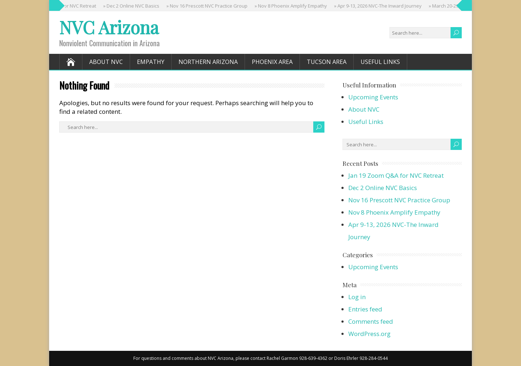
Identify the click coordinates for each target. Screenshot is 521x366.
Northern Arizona (208, 62)
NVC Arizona (109, 27)
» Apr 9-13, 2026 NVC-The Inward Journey (379, 6)
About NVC (106, 62)
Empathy (150, 62)
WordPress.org (369, 334)
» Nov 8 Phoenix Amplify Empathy (292, 6)
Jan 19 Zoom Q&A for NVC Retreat (396, 175)
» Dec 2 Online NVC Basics (132, 6)
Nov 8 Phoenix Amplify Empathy (394, 212)
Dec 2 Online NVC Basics (382, 188)
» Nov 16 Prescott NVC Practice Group (208, 6)
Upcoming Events (373, 97)
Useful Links (380, 62)
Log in (357, 297)
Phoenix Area (272, 62)
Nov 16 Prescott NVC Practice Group (399, 200)
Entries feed (365, 309)
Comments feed (370, 321)
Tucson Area (326, 62)
